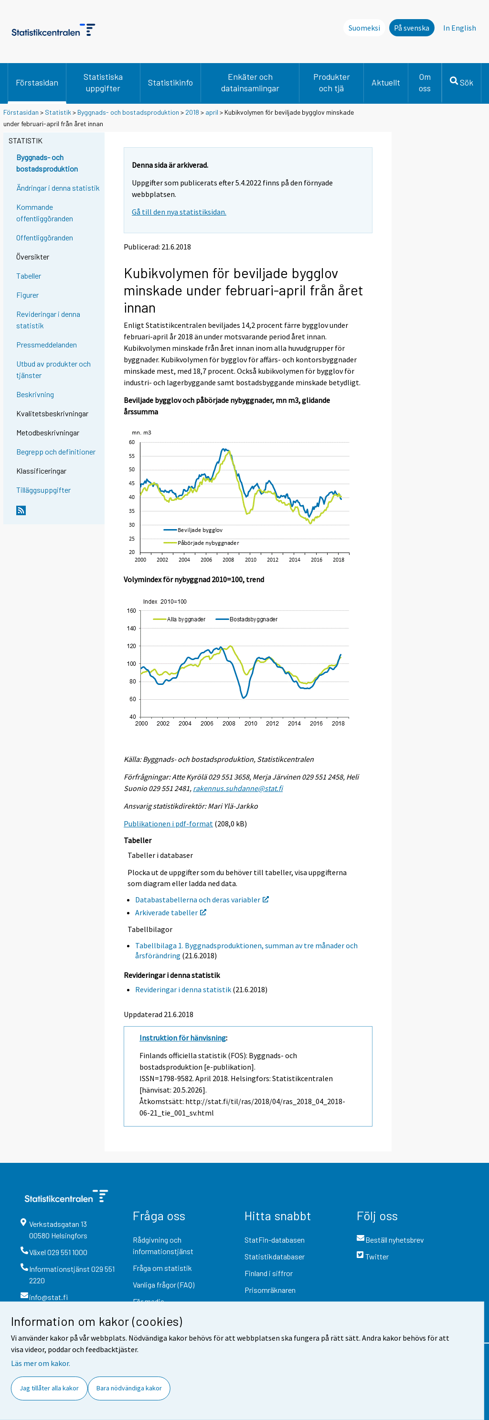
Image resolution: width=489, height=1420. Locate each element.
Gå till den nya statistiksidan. (179, 212)
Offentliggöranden (44, 237)
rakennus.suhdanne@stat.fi (238, 788)
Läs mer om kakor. (40, 1363)
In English (459, 28)
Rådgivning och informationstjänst (163, 1245)
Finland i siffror (268, 1273)
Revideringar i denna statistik (48, 319)
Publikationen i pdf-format (168, 823)
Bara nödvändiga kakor (129, 1388)
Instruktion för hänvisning (182, 1037)
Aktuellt (386, 82)
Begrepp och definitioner (56, 451)
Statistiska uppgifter (103, 82)
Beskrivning (35, 394)
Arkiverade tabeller (170, 912)
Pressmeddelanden (46, 344)
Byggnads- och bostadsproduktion (128, 112)
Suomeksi (364, 28)
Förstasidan (37, 82)
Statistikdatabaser (274, 1256)
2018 (192, 112)
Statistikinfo (170, 82)
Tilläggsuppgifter (43, 489)
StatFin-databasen (274, 1239)
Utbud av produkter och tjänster (53, 369)
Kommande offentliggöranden (44, 212)
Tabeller (28, 275)
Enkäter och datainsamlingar (250, 82)
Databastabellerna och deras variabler (202, 899)
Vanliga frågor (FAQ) (163, 1284)
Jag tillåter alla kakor (49, 1388)
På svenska (411, 28)
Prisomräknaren (270, 1289)
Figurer (27, 294)
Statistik (58, 112)
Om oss (425, 82)
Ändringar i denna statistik (58, 187)
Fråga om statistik (162, 1267)
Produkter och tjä (331, 82)
